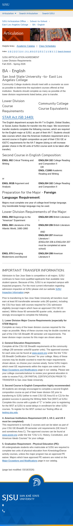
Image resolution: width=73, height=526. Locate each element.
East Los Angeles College (15, 24)
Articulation (8, 13)
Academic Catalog (26, 46)
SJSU (5, 4)
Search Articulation (28, 13)
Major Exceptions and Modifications (19, 370)
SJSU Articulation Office (14, 21)
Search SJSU (48, 13)
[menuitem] (8, 13)
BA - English (38, 24)
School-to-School (38, 21)
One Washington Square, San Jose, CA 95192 (28, 505)
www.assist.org (39, 353)
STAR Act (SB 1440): (18, 117)
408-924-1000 (14, 511)
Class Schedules (47, 46)
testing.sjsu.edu (10, 412)
